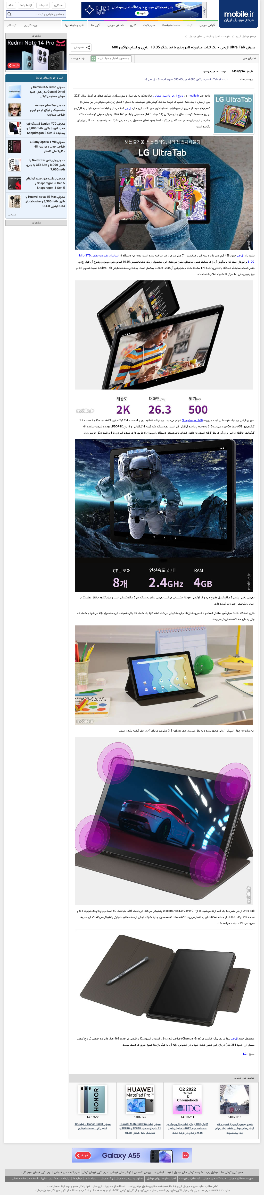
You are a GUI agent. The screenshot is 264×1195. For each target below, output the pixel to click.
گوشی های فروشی (120, 1172)
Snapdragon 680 (192, 420)
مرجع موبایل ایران (246, 37)
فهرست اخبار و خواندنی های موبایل (209, 37)
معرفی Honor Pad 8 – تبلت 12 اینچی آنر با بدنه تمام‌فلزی (93, 1126)
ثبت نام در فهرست (189, 1178)
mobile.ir (193, 96)
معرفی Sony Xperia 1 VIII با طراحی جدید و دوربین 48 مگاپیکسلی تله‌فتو (47, 147)
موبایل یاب (212, 1172)
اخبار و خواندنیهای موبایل (49, 78)
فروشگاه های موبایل (214, 1178)
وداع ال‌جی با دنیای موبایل (168, 96)
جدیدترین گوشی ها (232, 1172)
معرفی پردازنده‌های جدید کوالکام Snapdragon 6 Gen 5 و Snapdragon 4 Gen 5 (45, 183)
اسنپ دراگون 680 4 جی (184, 80)
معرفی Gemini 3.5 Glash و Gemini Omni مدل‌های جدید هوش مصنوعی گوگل (47, 92)
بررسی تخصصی (142, 1172)
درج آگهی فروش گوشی (95, 1172)
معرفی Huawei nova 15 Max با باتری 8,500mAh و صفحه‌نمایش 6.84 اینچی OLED (45, 202)
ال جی (149, 80)
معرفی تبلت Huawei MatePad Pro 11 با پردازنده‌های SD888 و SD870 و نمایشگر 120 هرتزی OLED (140, 1128)
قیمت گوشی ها (162, 1172)
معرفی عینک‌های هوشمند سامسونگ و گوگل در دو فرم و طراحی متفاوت (47, 110)
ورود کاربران (30, 25)
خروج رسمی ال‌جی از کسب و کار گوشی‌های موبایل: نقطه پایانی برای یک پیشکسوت (234, 1128)
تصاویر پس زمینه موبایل (129, 1178)
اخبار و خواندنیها (74, 25)
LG (245, 1054)
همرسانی (79, 47)
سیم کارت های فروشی (67, 1172)
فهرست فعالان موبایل (241, 1178)
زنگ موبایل (107, 1178)
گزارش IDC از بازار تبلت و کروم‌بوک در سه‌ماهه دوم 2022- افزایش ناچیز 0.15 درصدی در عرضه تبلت (187, 1128)
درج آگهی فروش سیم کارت (36, 1172)
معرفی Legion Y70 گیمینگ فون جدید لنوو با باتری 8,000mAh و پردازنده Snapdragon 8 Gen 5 (45, 128)
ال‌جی (128, 108)
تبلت (220, 80)
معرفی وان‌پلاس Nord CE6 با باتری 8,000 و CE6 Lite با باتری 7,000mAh (45, 165)
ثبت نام (11, 25)
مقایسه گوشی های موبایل (188, 1172)
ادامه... (12, 215)
